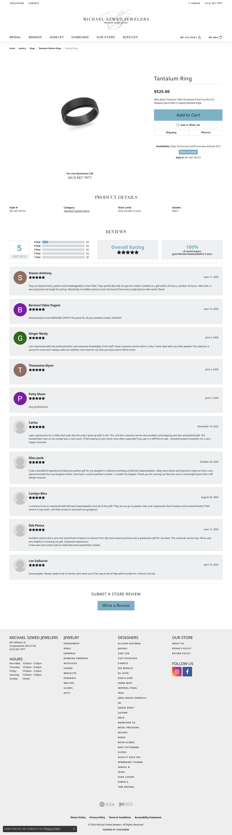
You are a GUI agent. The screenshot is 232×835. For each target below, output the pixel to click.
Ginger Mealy (38, 333)
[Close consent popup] (74, 829)
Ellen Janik (36, 458)
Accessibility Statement (148, 817)
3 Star (37, 249)
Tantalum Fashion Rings (50, 48)
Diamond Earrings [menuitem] (76, 658)
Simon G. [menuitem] (123, 782)
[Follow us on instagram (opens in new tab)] (177, 671)
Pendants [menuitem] (70, 678)
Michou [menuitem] (123, 732)
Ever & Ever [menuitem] (125, 678)
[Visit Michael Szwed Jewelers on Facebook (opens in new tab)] (187, 671)
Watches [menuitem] (69, 683)
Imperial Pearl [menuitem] (127, 688)
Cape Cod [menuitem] (124, 653)
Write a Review (116, 605)
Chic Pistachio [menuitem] (127, 658)
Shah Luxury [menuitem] (126, 777)
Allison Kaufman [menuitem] (129, 643)
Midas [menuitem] (122, 737)
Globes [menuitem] (68, 688)
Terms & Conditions (120, 817)
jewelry (22, 48)
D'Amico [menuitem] (123, 663)
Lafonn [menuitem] (123, 712)
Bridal (15, 37)
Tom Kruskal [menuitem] (126, 787)
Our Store (106, 37)
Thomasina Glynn (41, 365)
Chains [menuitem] (68, 668)
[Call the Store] (17, 649)
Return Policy (181, 653)
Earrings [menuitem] (69, 653)
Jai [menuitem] (119, 703)
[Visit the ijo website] (125, 804)
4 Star (37, 245)
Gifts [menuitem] (67, 693)
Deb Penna (36, 525)
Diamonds (80, 37)
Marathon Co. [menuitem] (127, 722)
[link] (33, 3)
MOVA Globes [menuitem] (126, 742)
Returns (206, 132)
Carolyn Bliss (38, 493)
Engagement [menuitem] (72, 643)
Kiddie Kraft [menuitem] (126, 707)
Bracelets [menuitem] (70, 673)
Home (12, 48)
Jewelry (56, 37)
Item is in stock (188, 151)
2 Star (37, 253)
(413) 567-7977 (80, 177)
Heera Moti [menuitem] (125, 683)
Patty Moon (37, 394)
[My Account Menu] (191, 37)
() (87, 242)
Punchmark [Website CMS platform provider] (123, 829)
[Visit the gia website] (107, 804)
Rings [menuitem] (67, 648)
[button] (17, 3)
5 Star (37, 242)
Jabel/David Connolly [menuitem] (132, 698)
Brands (35, 37)
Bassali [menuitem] (123, 648)
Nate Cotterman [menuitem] (128, 747)
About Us (178, 643)
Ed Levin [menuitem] (123, 673)
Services (130, 37)
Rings (32, 48)
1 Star (37, 257)
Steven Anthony (40, 273)
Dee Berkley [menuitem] (125, 668)
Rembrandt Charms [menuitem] (130, 762)
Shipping (171, 132)
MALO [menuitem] (121, 717)
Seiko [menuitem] (121, 772)
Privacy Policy (181, 648)
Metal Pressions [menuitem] (128, 727)
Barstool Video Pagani (44, 305)
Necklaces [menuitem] (70, 663)
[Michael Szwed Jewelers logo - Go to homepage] (116, 20)
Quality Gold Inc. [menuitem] (129, 757)
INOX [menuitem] (121, 693)
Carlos (33, 422)
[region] (80, 112)
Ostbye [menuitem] (122, 752)
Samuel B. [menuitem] (124, 767)
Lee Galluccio (38, 561)
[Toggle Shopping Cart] (215, 37)
